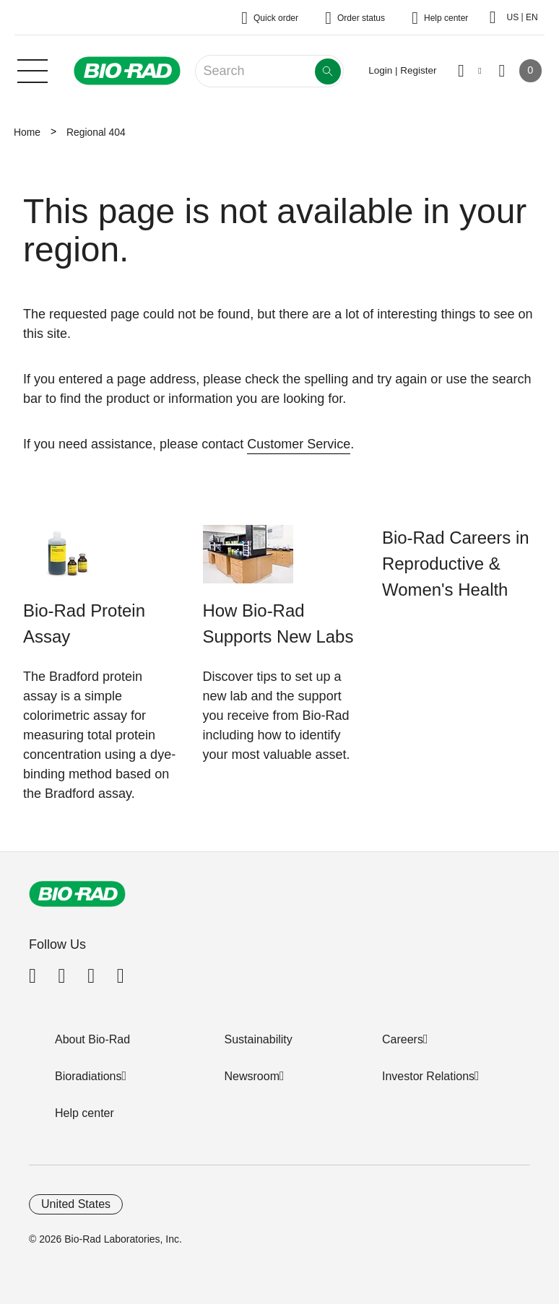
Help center (84, 1113)
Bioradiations (88, 1076)
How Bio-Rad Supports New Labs (278, 623)
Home (27, 132)
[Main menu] (32, 69)
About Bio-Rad (92, 1039)
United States (75, 1204)
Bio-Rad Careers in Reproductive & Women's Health (455, 563)
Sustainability (258, 1039)
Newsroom (252, 1076)
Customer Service (298, 444)
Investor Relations (428, 1076)
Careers (402, 1039)
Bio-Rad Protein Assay (84, 623)
